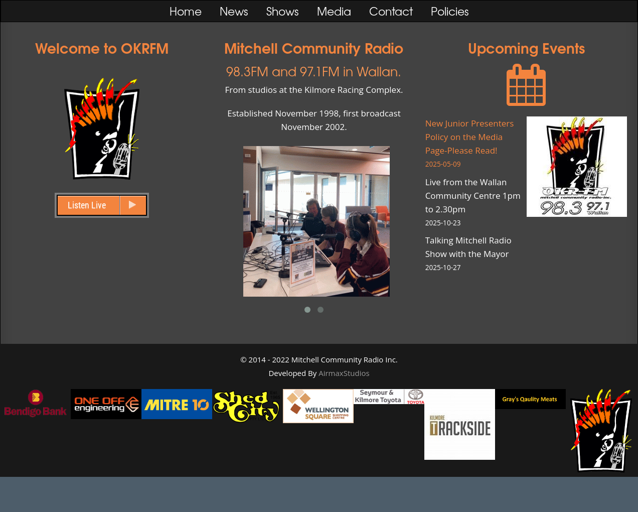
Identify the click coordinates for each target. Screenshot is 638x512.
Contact (391, 11)
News (234, 11)
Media (334, 11)
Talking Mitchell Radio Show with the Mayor (476, 254)
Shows (282, 11)
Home (186, 11)
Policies (450, 11)
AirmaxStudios (343, 373)
